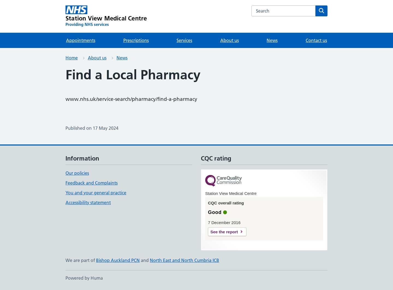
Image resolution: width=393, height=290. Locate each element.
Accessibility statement (88, 202)
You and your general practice (96, 192)
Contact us (316, 40)
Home (72, 58)
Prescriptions (136, 40)
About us (229, 40)
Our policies (77, 173)
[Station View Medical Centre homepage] (106, 16)
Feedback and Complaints (92, 183)
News (272, 40)
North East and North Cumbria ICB (184, 260)
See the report (224, 231)
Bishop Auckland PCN (118, 260)
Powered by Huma (84, 278)
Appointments (80, 40)
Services (184, 40)
